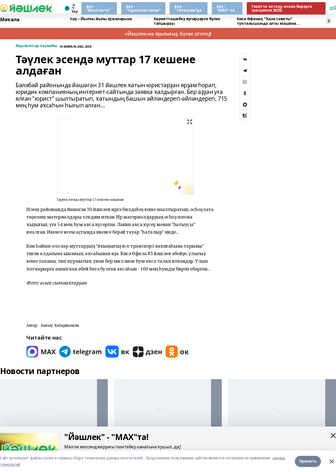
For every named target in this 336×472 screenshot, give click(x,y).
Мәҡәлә (9, 20)
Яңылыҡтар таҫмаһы (36, 46)
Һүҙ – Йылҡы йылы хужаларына (101, 19)
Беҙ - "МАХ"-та (226, 8)
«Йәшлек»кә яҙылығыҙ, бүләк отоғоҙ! (168, 33)
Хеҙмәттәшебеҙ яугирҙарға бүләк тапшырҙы (186, 21)
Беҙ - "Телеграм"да (188, 8)
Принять (308, 461)
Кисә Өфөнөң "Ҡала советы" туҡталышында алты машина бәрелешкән (266, 21)
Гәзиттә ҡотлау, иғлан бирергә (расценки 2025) (282, 8)
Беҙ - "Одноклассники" (143, 8)
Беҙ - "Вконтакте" (98, 8)
